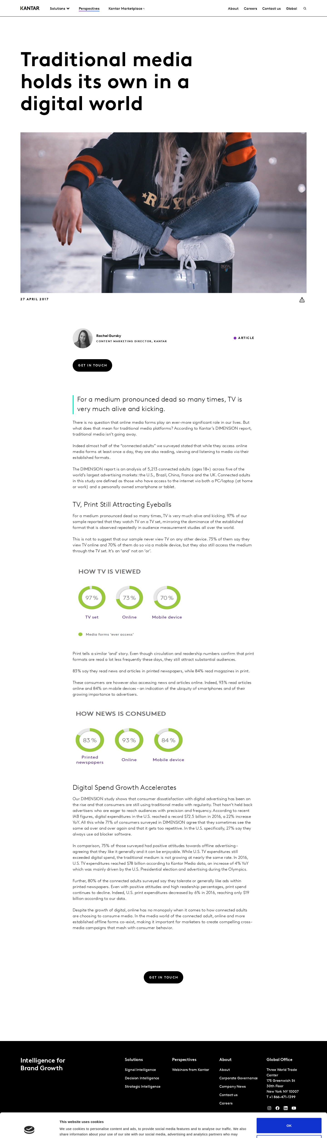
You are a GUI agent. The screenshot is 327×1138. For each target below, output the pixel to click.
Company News (232, 1087)
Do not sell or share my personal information (289, 1119)
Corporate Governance (238, 1078)
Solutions (57, 9)
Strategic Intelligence (143, 1087)
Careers (250, 9)
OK (289, 1102)
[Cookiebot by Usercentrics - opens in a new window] (29, 1129)
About (233, 9)
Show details (70, 1129)
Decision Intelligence (142, 1078)
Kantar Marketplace (125, 9)
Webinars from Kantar (190, 1070)
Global (291, 9)
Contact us (271, 9)
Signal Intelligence (140, 1070)
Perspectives (89, 9)
